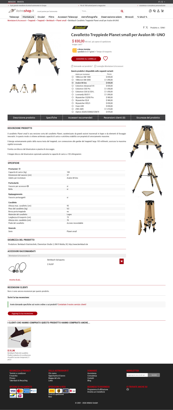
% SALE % (142, 16)
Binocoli (129, 16)
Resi (50, 396)
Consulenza (92, 375)
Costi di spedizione (56, 394)
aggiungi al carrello (86, 59)
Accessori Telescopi (68, 16)
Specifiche (51, 117)
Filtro (51, 16)
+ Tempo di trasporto (103, 51)
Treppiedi (31, 20)
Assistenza (91, 373)
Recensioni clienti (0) (114, 117)
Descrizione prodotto (24, 117)
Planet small (61, 20)
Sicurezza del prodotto (148, 117)
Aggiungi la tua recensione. (22, 313)
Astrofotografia (89, 16)
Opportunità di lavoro (56, 375)
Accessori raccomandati (80, 117)
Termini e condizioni (17, 373)
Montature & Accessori (17, 20)
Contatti (90, 378)
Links (50, 380)
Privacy (12, 378)
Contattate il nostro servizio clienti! (72, 304)
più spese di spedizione (101, 41)
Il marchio (13, 375)
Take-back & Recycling (18, 380)
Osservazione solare (111, 16)
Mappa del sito (54, 378)
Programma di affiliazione (97, 389)
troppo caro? (77, 44)
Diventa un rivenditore (96, 392)
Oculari (41, 16)
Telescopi (14, 16)
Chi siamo (52, 373)
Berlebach (50, 20)
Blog (89, 380)
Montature (28, 16)
